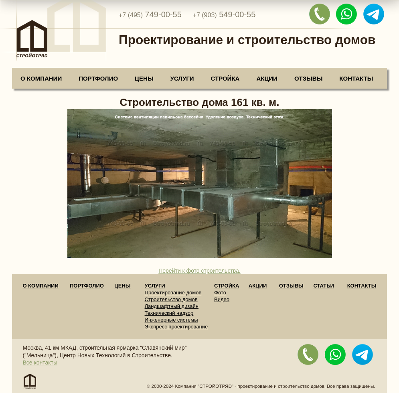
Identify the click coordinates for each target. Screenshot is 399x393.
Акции (266, 78)
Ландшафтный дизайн (171, 306)
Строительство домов (171, 299)
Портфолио (98, 78)
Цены (144, 78)
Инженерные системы (171, 320)
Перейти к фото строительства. (199, 270)
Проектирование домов (173, 293)
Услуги (182, 78)
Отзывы (308, 78)
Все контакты (39, 362)
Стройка (225, 78)
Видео (221, 299)
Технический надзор (169, 313)
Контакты (356, 78)
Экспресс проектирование (176, 327)
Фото (220, 293)
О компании (41, 78)
